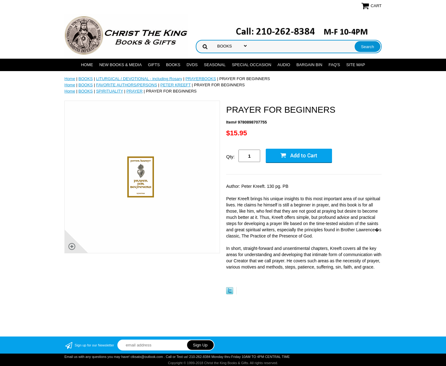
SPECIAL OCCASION (251, 64)
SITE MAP (355, 64)
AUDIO (284, 64)
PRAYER (134, 91)
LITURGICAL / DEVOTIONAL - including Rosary (139, 78)
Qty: (230, 156)
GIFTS (154, 64)
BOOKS (173, 64)
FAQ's (334, 64)
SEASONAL (214, 64)
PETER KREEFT (175, 85)
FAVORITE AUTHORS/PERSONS (126, 85)
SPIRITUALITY (109, 91)
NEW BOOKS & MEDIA (120, 64)
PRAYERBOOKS (201, 78)
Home (87, 64)
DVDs (192, 64)
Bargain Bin (309, 64)
